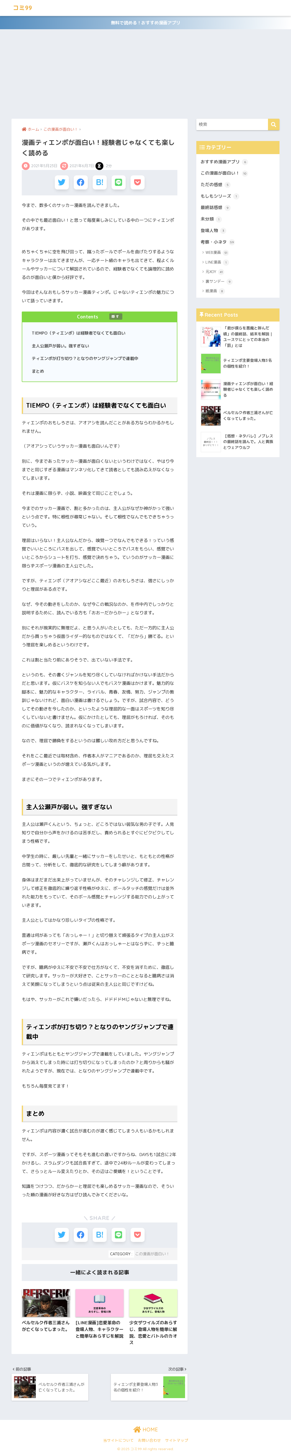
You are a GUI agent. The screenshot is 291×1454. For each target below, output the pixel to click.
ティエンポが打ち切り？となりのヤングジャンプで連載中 (85, 358)
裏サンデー (219, 282)
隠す (116, 316)
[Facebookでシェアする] (81, 182)
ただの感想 (216, 185)
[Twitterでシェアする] (62, 182)
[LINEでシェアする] (119, 182)
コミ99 (22, 8)
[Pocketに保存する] (138, 182)
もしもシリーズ (220, 196)
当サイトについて (118, 1440)
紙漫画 (215, 291)
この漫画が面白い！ (152, 1253)
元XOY (215, 272)
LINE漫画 (217, 262)
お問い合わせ (149, 1440)
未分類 (211, 219)
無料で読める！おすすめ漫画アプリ (145, 23)
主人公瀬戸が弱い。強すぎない (60, 346)
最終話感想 (216, 207)
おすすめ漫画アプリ (224, 162)
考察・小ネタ (218, 242)
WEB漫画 (217, 253)
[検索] (273, 124)
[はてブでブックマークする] (100, 182)
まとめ (38, 371)
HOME (145, 1429)
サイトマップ (176, 1440)
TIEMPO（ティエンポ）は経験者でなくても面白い (78, 333)
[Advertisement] (145, 74)
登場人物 (213, 230)
